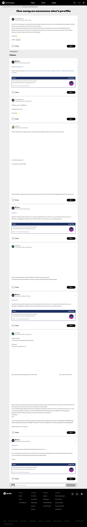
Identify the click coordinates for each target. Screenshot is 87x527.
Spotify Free (58, 509)
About (20, 496)
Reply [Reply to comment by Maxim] (71, 92)
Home (10, 7)
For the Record (22, 502)
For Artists (33, 496)
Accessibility (48, 521)
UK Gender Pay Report (8, 524)
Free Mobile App (47, 502)
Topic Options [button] (13, 51)
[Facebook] (82, 494)
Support (45, 496)
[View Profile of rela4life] (17, 126)
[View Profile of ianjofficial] (17, 245)
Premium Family (59, 502)
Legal (4, 521)
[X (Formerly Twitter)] (77, 494)
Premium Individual (60, 496)
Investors (33, 506)
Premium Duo (58, 499)
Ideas (54, 3)
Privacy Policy (23, 521)
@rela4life (14, 213)
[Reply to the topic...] (40, 485)
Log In (79, 2)
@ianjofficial (15, 300)
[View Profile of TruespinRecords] (19, 18)
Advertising (34, 502)
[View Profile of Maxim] (18, 61)
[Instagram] (72, 494)
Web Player (46, 499)
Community (8, 3)
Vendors (33, 509)
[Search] (74, 3)
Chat (43, 3)
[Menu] (83, 3)
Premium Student (59, 506)
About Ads (40, 521)
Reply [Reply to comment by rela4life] (71, 200)
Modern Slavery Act (57, 521)
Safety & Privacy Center (13, 521)
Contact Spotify (47, 506)
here (69, 408)
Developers (34, 499)
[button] (75, 19)
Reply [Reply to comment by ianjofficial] (71, 287)
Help (33, 3)
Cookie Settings (32, 521)
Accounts (19, 7)
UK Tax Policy (67, 521)
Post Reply (71, 485)
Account (18, 39)
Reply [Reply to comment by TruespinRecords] (71, 46)
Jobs (20, 499)
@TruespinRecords (18, 67)
